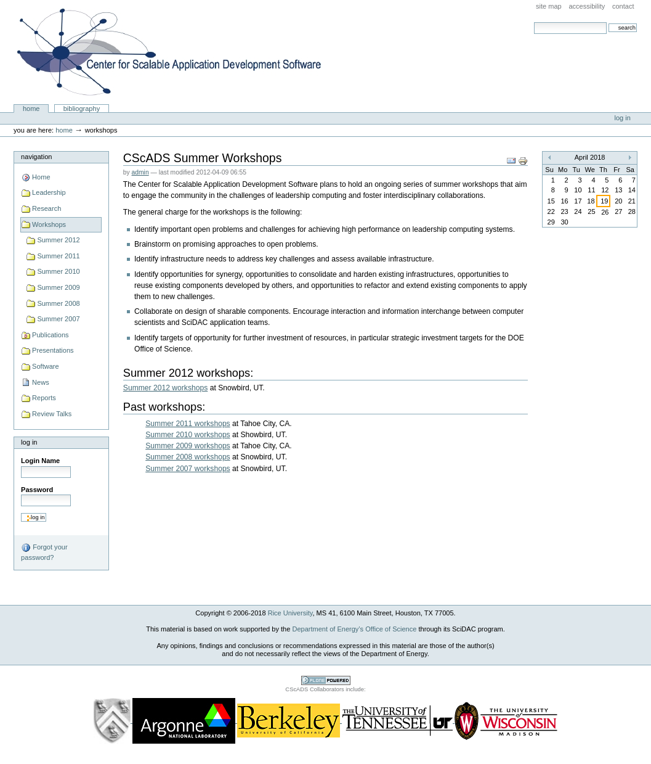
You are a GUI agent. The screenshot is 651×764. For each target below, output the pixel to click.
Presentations (52, 350)
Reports (44, 397)
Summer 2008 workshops (187, 457)
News (40, 382)
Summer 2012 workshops (165, 388)
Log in (623, 117)
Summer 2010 (58, 271)
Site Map (549, 6)
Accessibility (586, 6)
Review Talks (51, 413)
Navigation (36, 156)
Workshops (49, 224)
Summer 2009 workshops (187, 446)
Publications (50, 335)
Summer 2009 (58, 287)
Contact (623, 6)
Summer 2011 (58, 256)
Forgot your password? (44, 552)
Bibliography (81, 108)
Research (46, 208)
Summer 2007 (58, 318)
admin (140, 172)
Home (31, 108)
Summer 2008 (58, 303)
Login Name (40, 460)
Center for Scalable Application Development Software (169, 52)
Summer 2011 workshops (187, 423)
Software (45, 366)
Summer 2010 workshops (187, 434)
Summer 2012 (58, 240)
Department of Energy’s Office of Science (354, 629)
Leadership (49, 192)
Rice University (290, 613)
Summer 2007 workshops (187, 468)
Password (37, 489)
